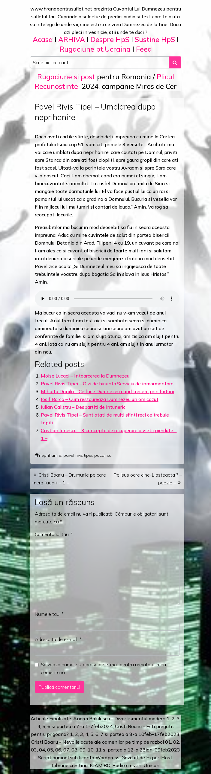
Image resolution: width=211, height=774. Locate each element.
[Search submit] (175, 62)
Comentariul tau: (54, 534)
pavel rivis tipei (77, 455)
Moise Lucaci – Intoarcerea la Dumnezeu (85, 376)
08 (74, 750)
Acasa (43, 39)
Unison (151, 765)
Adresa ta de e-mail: (58, 639)
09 (83, 750)
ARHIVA (71, 39)
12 (131, 750)
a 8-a (131, 734)
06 (58, 750)
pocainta (103, 455)
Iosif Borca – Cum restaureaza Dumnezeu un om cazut (99, 399)
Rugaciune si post (66, 76)
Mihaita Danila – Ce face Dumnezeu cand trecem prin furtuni (107, 391)
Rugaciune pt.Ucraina (95, 49)
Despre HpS (109, 39)
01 (168, 742)
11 (99, 750)
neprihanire (50, 455)
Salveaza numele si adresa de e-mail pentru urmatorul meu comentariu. (103, 668)
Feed (144, 49)
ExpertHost (159, 757)
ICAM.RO (100, 765)
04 (42, 750)
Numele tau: (49, 614)
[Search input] (99, 62)
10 (91, 750)
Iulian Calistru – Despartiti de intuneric (83, 407)
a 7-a (78, 726)
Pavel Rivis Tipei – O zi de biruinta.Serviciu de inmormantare (107, 384)
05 (50, 750)
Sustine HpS (155, 39)
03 (34, 750)
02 (176, 742)
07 (66, 750)
